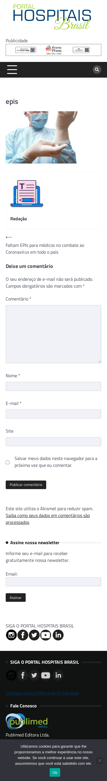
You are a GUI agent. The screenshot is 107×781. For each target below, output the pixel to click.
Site (9, 430)
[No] (99, 760)
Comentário (18, 298)
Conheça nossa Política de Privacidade (42, 692)
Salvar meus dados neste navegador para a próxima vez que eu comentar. (56, 462)
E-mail (14, 403)
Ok (55, 772)
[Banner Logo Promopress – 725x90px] (53, 54)
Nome (13, 375)
